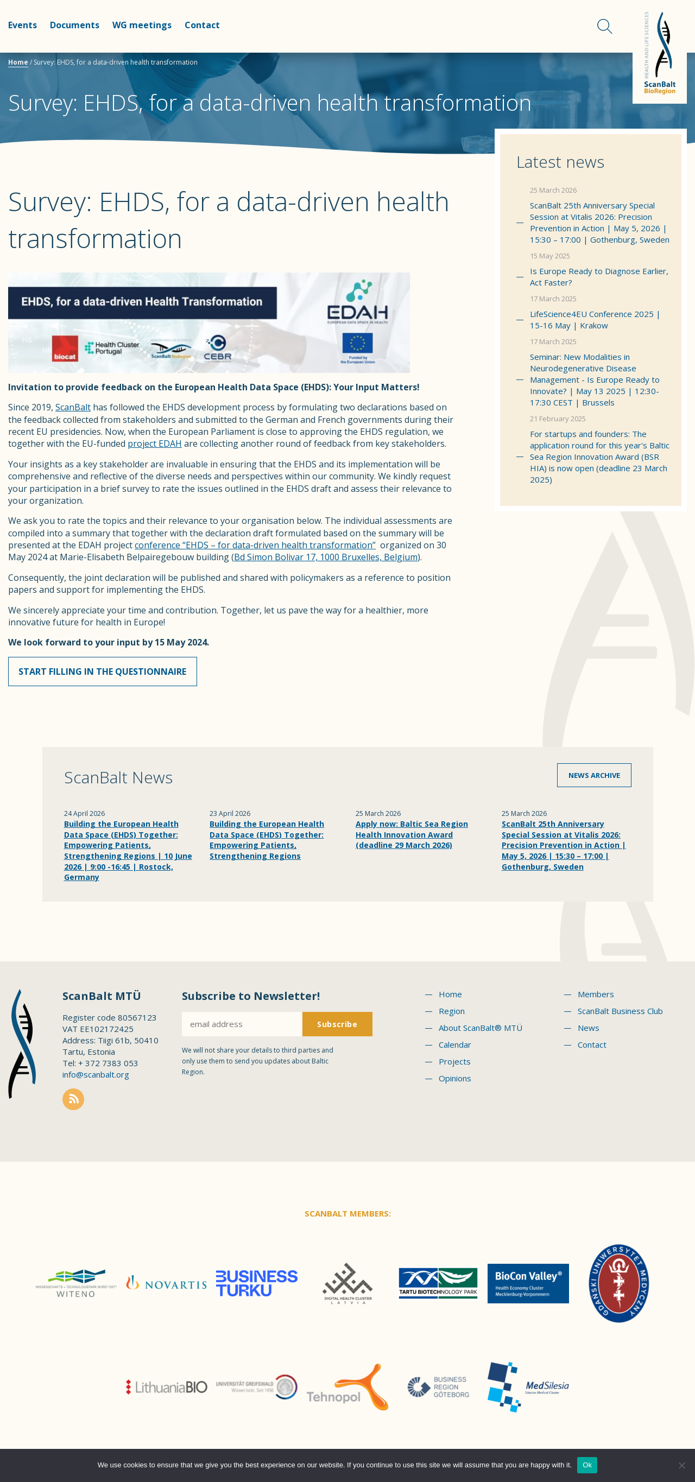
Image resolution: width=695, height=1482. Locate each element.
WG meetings (142, 25)
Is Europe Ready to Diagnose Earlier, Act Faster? (599, 276)
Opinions (455, 1081)
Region (452, 1014)
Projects (455, 1064)
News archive (594, 778)
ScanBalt (73, 407)
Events (22, 25)
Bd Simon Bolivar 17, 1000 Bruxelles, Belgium (326, 557)
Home (18, 62)
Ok (587, 1465)
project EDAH (155, 443)
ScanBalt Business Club (620, 1014)
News (588, 1030)
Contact (202, 25)
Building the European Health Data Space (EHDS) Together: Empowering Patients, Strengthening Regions (267, 843)
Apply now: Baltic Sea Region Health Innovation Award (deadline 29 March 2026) (412, 837)
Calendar (455, 1047)
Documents (74, 25)
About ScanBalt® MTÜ (480, 1030)
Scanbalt (660, 52)
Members (596, 997)
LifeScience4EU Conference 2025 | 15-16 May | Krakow (595, 319)
